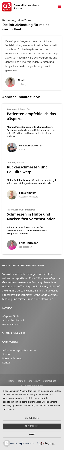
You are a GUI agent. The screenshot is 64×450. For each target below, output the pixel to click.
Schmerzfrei (24, 109)
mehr (32, 434)
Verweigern (32, 418)
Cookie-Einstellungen (32, 385)
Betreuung (8, 20)
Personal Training (12, 358)
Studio (6, 354)
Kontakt (8, 307)
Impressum (34, 380)
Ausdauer (12, 109)
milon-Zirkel (24, 20)
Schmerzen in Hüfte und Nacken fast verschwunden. (32, 216)
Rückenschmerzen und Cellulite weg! (27, 169)
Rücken (20, 162)
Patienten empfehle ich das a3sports (31, 116)
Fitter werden (14, 209)
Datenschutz (49, 380)
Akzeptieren (32, 426)
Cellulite (11, 162)
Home (11, 380)
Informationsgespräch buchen (19, 350)
